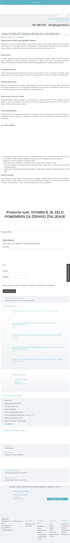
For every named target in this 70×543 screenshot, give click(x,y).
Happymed (35, 8)
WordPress (51, 487)
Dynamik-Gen (26, 487)
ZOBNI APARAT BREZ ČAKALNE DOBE (15, 421)
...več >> (15, 313)
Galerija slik (53, 532)
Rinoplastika (8, 446)
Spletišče (6, 277)
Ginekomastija (9, 452)
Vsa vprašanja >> (9, 424)
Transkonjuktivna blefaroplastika (12, 403)
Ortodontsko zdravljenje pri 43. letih (13, 418)
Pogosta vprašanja (54, 534)
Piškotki (52, 536)
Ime (4, 265)
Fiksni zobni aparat (10, 478)
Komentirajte (21, 37)
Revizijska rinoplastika (10, 409)
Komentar (6, 247)
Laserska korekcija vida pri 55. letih (13, 412)
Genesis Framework (39, 487)
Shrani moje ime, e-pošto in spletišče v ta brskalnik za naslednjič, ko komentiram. (29, 285)
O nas (51, 524)
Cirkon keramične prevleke (12, 470)
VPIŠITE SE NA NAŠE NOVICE (14, 298)
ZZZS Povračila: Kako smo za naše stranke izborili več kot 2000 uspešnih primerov (35, 311)
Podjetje (52, 526)
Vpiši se (58, 487)
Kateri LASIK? (8, 400)
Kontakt (52, 528)
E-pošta (6, 271)
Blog (9, 232)
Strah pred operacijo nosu (11, 406)
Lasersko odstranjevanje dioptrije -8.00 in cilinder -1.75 (18, 415)
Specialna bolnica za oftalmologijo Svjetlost (41, 536)
